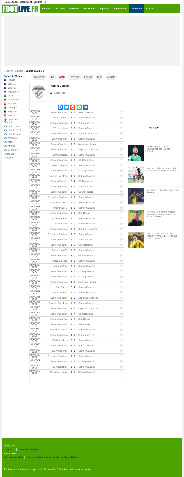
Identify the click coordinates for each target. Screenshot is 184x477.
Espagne (10, 103)
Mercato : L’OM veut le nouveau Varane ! (163, 191)
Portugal (10, 107)
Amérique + (12, 138)
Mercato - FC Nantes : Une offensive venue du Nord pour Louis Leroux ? (161, 235)
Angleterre (11, 91)
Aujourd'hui (39, 76)
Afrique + (10, 145)
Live (52, 76)
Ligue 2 (10, 87)
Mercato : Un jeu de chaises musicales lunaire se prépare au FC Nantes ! (161, 214)
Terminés (74, 76)
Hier (99, 76)
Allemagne (11, 99)
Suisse (9, 115)
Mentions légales (30, 449)
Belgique (10, 111)
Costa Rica (59, 92)
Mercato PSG (33, 457)
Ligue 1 (10, 83)
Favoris (88, 76)
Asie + (9, 141)
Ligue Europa (12, 126)
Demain (110, 76)
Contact (8, 449)
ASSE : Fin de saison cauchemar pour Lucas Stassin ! (158, 149)
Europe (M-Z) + (14, 134)
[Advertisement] (92, 41)
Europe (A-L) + (13, 130)
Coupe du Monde (13, 76)
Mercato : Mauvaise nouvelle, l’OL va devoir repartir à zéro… (162, 169)
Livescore (9, 157)
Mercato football (13, 457)
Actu (62, 76)
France (9, 80)
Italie (8, 95)
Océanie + (11, 149)
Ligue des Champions (11, 121)
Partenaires (9, 154)
